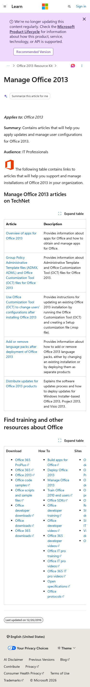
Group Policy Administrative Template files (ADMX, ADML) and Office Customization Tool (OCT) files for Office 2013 (22, 272)
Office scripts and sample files (24, 495)
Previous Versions (41, 659)
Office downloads (23, 523)
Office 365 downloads (23, 533)
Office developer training (55, 510)
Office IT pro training (57, 553)
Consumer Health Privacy (22, 673)
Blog (63, 659)
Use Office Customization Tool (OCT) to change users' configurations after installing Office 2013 (23, 307)
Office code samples (23, 482)
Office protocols (54, 594)
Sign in (81, 6)
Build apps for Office (58, 462)
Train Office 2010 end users (59, 492)
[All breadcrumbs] (8, 66)
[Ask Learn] (73, 66)
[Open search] (69, 6)
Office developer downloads (23, 510)
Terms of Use (59, 673)
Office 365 (22, 470)
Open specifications (57, 583)
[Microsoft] (45, 6)
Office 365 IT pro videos (57, 573)
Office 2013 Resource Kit (35, 65)
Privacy (30, 666)
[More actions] (82, 66)
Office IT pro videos (57, 563)
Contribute (12, 666)
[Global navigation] (5, 6)
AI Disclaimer (13, 659)
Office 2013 (23, 475)
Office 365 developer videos (55, 540)
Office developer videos (55, 525)
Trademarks (12, 680)
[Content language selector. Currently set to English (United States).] (26, 637)
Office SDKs (56, 500)
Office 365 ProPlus (22, 462)
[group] (45, 525)
